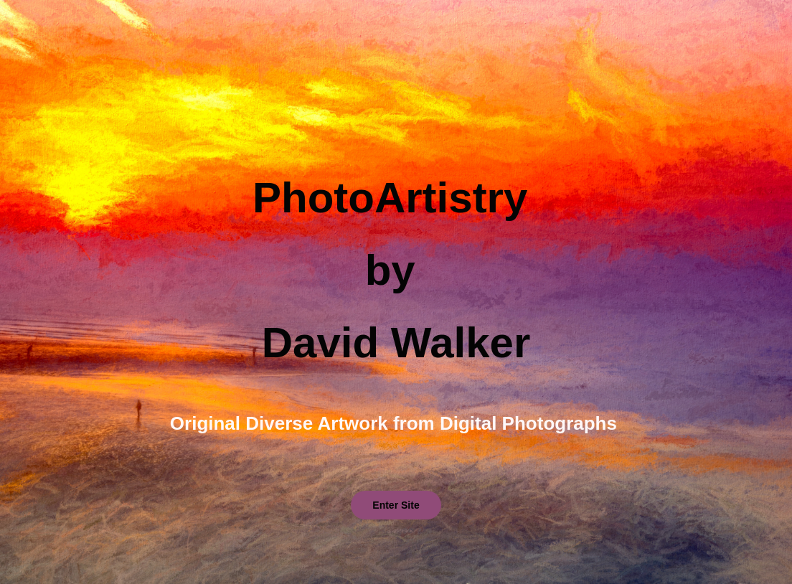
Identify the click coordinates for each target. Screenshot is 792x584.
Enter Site (395, 505)
